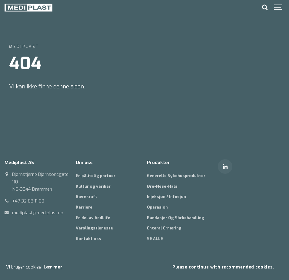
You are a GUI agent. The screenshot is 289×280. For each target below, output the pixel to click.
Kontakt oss (88, 238)
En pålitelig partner (95, 175)
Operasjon (157, 207)
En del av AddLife (93, 217)
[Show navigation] (278, 7)
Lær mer (53, 267)
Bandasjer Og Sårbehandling (175, 217)
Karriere (84, 207)
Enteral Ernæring (164, 228)
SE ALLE (155, 238)
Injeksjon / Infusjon (166, 196)
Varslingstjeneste (94, 228)
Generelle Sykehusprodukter (176, 175)
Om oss (84, 163)
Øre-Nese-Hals (162, 186)
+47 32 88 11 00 (28, 201)
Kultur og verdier (93, 186)
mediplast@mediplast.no (37, 213)
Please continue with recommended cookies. (223, 267)
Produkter (158, 163)
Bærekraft (86, 196)
